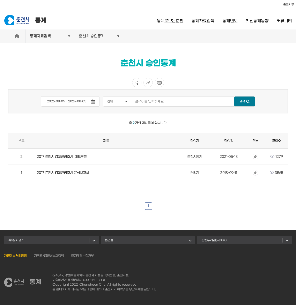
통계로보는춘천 (172, 19)
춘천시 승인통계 (91, 36)
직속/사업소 (16, 240)
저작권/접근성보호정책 (49, 256)
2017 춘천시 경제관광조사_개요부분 (62, 157)
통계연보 (232, 19)
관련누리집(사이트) (214, 240)
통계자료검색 (205, 19)
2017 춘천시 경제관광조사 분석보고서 (63, 173)
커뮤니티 (286, 19)
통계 (23, 19)
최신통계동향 (259, 19)
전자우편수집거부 (82, 256)
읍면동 (109, 240)
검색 (242, 101)
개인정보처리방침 (15, 256)
